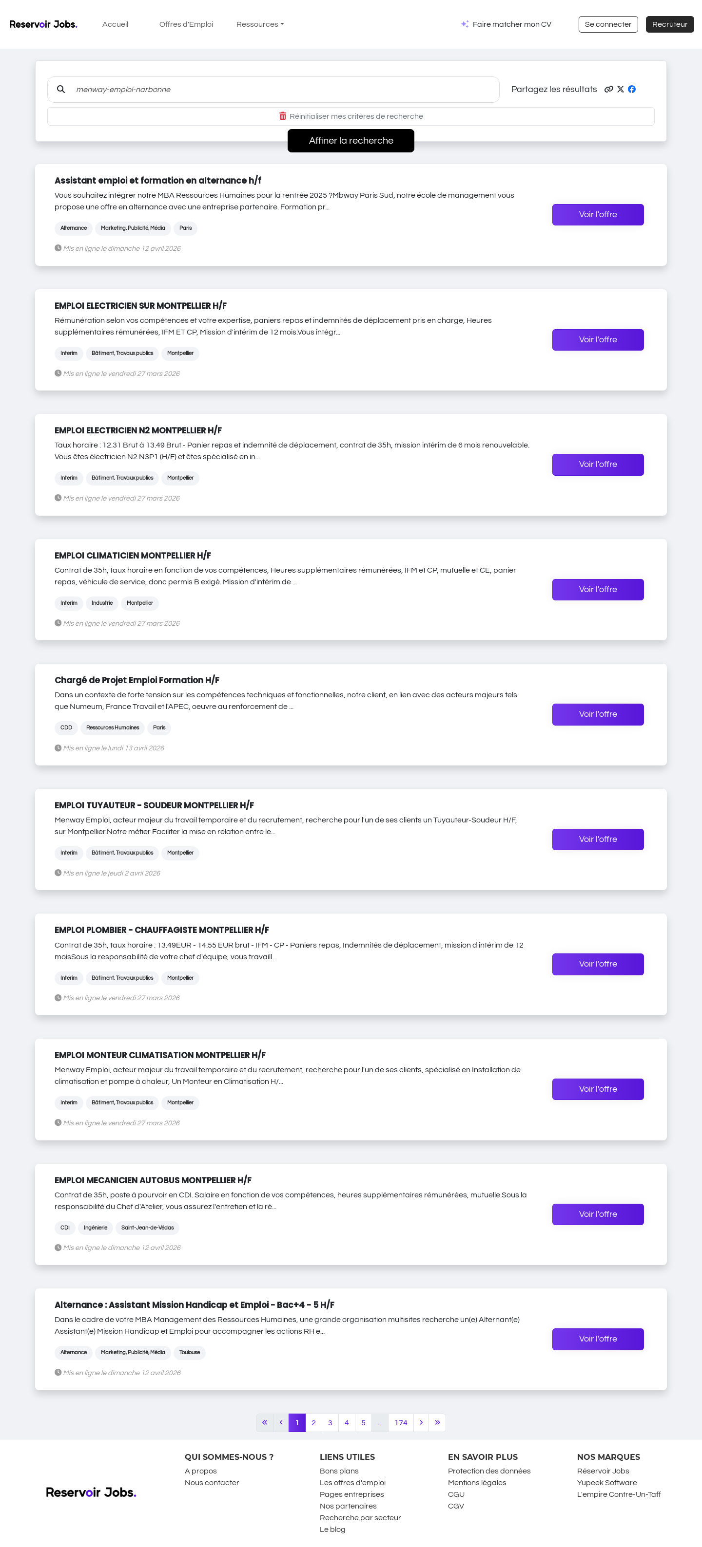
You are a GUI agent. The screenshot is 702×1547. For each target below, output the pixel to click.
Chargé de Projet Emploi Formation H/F (137, 680)
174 (401, 1423)
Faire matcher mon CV (512, 24)
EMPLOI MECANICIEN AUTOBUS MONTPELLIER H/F (153, 1180)
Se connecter (608, 24)
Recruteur (670, 24)
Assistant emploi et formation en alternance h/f (158, 180)
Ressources (257, 24)
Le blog (333, 1529)
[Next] (421, 1423)
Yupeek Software (607, 1483)
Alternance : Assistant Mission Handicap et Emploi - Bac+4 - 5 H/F (194, 1305)
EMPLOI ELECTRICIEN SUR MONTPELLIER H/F (141, 306)
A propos (201, 1471)
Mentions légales (477, 1483)
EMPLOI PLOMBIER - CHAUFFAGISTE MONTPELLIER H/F (162, 930)
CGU (456, 1494)
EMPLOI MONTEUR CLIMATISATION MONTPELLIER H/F (160, 1055)
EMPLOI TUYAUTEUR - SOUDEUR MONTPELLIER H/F (154, 805)
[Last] (438, 1423)
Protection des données (489, 1471)
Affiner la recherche (351, 141)
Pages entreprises (352, 1494)
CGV (456, 1506)
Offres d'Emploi (186, 24)
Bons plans (339, 1471)
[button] (608, 89)
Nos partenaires (348, 1506)
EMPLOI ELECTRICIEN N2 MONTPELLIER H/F (138, 430)
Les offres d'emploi (353, 1483)
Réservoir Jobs (603, 1471)
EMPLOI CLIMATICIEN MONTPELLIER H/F (133, 555)
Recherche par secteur (360, 1518)
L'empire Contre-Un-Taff (619, 1494)
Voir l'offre (598, 214)
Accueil (115, 24)
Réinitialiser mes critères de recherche (351, 116)
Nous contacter (212, 1483)
